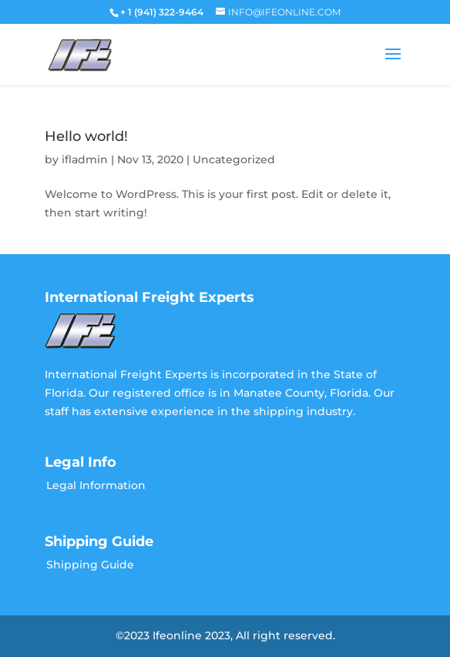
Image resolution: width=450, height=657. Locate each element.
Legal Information (96, 485)
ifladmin (85, 159)
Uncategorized (234, 159)
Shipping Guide (90, 565)
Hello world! (86, 136)
